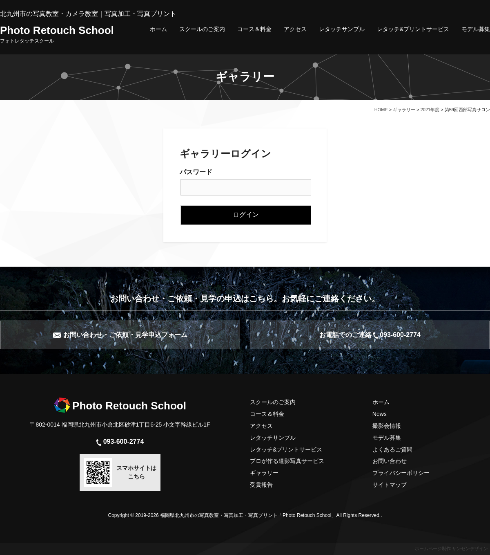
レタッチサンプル (342, 29)
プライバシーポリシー (401, 473)
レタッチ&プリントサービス (413, 29)
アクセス (295, 29)
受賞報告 (261, 484)
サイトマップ (389, 484)
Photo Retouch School (57, 34)
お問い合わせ (389, 461)
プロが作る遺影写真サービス (287, 461)
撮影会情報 (386, 425)
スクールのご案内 (202, 29)
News (379, 414)
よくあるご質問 (392, 449)
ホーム (158, 29)
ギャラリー (264, 473)
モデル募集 (475, 29)
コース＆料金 (254, 29)
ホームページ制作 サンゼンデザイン (451, 548)
